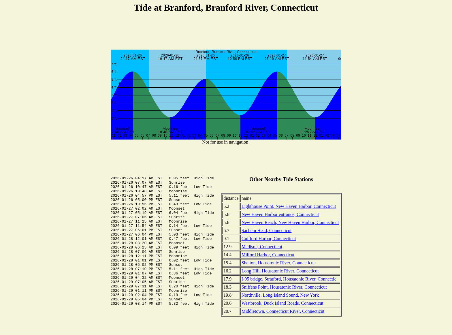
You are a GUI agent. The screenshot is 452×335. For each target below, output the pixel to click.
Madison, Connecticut (262, 246)
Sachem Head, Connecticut (267, 230)
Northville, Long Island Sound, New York (280, 295)
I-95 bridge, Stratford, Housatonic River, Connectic (289, 278)
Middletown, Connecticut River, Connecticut (283, 311)
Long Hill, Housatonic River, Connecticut (280, 270)
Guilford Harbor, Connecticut (269, 238)
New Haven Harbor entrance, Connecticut (280, 214)
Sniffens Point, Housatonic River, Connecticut (284, 287)
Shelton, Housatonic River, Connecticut (278, 262)
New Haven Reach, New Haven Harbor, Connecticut (290, 222)
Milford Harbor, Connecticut (268, 254)
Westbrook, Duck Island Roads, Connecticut (282, 303)
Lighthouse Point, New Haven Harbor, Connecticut (289, 206)
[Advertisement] (226, 32)
